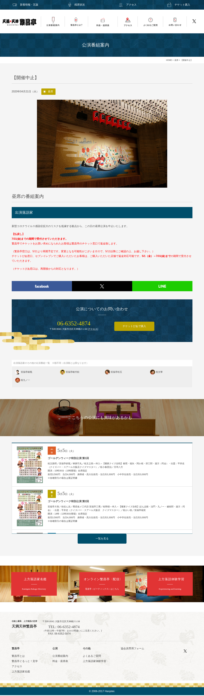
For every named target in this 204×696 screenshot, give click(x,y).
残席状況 (76, 4)
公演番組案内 (60, 656)
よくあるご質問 (92, 656)
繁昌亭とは (18, 656)
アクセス (127, 4)
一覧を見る (102, 539)
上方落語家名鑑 (21, 672)
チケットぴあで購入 (134, 327)
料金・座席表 (60, 661)
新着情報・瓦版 (25, 4)
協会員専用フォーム (132, 649)
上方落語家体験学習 (94, 661)
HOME (169, 60)
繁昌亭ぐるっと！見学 (25, 661)
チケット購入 (178, 4)
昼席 (176, 60)
